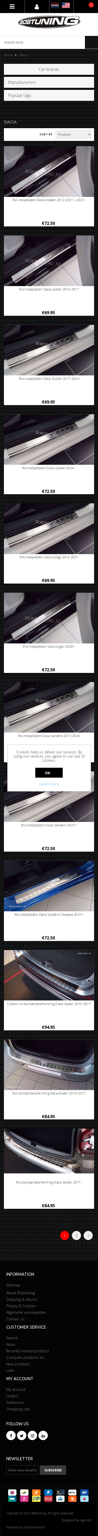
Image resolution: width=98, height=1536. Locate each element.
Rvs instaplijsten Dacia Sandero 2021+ (49, 825)
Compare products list (25, 1357)
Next (88, 1235)
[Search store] (42, 42)
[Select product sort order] (73, 134)
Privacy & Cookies (21, 1305)
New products (18, 1363)
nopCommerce (34, 1527)
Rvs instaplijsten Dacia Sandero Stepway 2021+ (49, 914)
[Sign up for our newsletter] (22, 1470)
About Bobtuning (20, 1292)
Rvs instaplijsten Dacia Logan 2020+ (49, 646)
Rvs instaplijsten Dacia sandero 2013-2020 (49, 736)
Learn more (49, 784)
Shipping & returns (21, 1299)
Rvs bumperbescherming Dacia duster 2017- (49, 1182)
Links (10, 1370)
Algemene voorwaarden (26, 1312)
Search (12, 1337)
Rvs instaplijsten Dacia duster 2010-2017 (49, 289)
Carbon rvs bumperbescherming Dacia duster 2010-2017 (49, 1004)
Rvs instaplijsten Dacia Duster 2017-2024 (49, 379)
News (10, 1344)
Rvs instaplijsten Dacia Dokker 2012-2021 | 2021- (49, 200)
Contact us (15, 1318)
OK (47, 772)
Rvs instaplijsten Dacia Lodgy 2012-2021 (49, 557)
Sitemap (13, 1285)
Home (8, 55)
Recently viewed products (27, 1350)
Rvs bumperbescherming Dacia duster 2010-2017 (49, 1093)
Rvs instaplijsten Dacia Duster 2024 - (49, 468)
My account (16, 1389)
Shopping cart (18, 1409)
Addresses (15, 1402)
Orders (12, 1395)
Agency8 (86, 1520)
